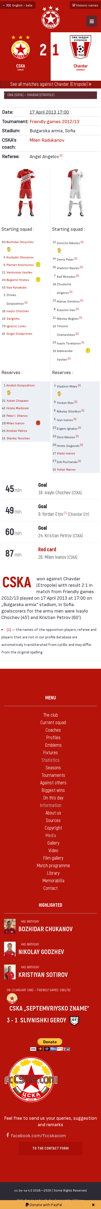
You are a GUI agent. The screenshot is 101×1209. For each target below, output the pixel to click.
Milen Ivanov (15, 423)
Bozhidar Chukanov (45, 929)
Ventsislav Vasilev (19, 272)
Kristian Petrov (16, 430)
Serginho (13, 318)
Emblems (53, 745)
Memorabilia (53, 881)
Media (50, 836)
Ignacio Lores (16, 326)
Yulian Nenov (66, 469)
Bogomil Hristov (17, 280)
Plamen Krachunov (20, 264)
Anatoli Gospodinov (20, 390)
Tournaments (53, 775)
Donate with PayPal (44, 1204)
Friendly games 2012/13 (54, 121)
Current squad (53, 723)
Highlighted (50, 905)
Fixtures (50, 753)
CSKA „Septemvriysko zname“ (49, 1008)
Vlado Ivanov (66, 453)
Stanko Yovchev (18, 438)
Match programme (53, 866)
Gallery (53, 843)
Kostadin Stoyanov (20, 257)
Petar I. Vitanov (17, 415)
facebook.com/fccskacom (38, 1135)
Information (50, 805)
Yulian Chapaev (17, 400)
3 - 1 (12, 1020)
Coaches (53, 730)
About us (53, 813)
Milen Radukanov (47, 140)
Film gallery (53, 858)
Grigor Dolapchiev (19, 333)
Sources (53, 820)
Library (53, 873)
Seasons (53, 768)
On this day (53, 798)
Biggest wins (53, 790)
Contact (50, 888)
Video (53, 851)
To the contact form (50, 1148)
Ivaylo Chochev (17, 311)
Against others (53, 783)
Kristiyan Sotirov (43, 975)
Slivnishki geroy (43, 1020)
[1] (61, 155)
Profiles (53, 738)
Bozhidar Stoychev (20, 246)
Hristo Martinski (17, 408)
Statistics (50, 760)
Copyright (53, 828)
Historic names (85, 5)
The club (50, 715)
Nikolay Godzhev (41, 952)
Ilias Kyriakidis (16, 287)
